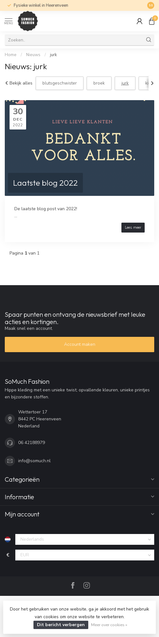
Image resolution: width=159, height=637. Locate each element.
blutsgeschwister (59, 83)
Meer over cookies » (109, 624)
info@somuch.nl (34, 461)
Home (11, 55)
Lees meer (133, 227)
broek (99, 83)
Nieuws (33, 55)
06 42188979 (31, 443)
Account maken (79, 344)
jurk (53, 55)
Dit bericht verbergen (61, 625)
